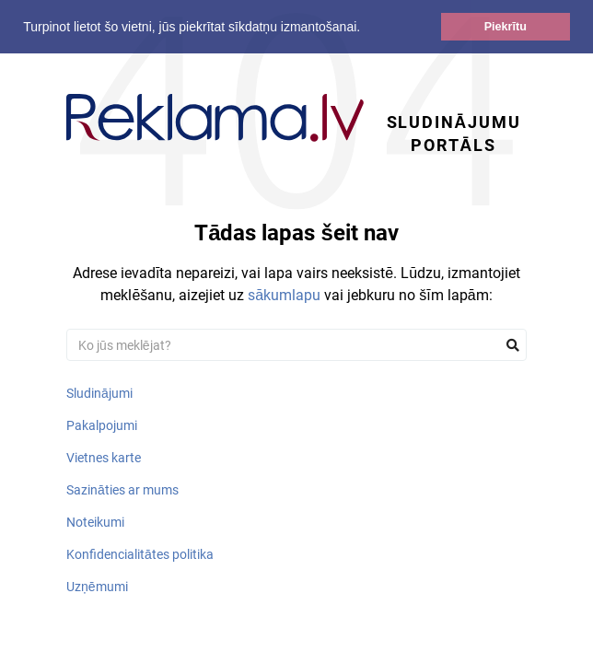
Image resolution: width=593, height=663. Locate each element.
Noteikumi (95, 522)
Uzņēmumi (97, 586)
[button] (366, 28)
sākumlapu (284, 295)
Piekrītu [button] (505, 26)
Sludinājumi (99, 393)
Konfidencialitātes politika (140, 554)
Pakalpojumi (101, 425)
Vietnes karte (103, 457)
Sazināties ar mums (122, 490)
